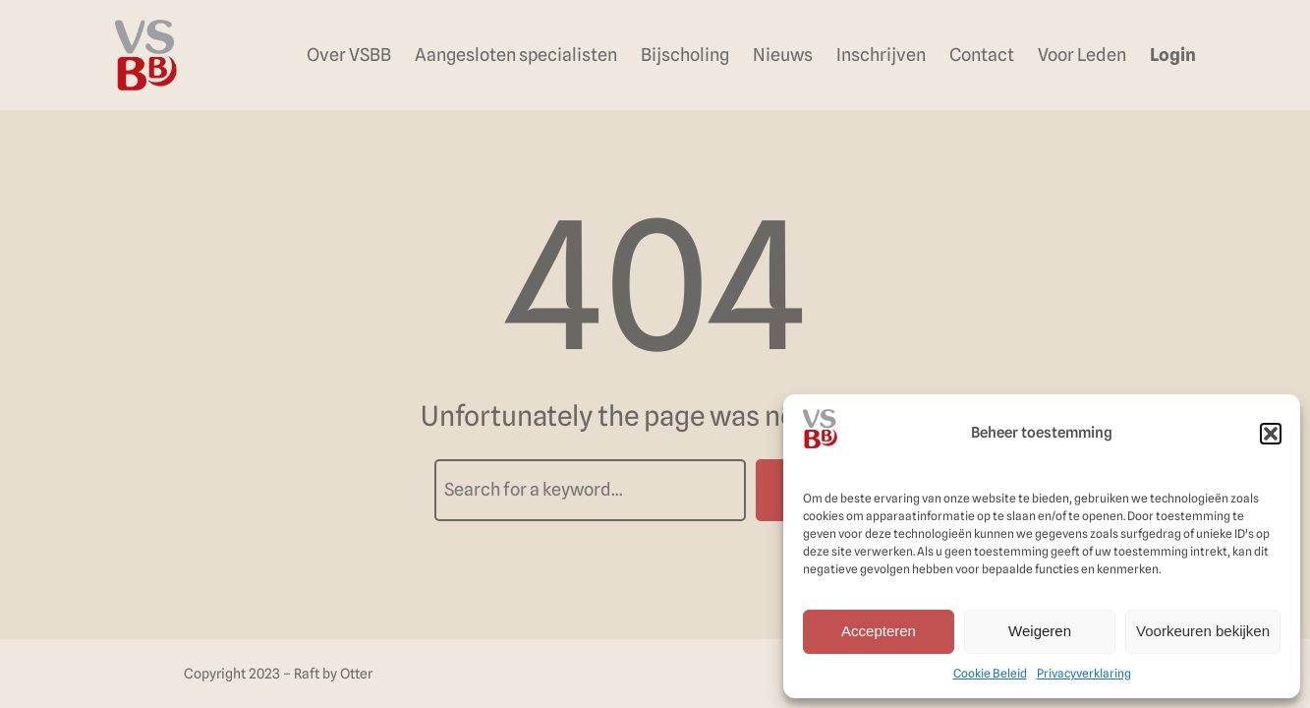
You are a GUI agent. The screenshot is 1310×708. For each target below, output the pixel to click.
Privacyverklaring (1084, 673)
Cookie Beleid (990, 673)
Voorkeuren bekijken (1203, 630)
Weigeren (1039, 630)
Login (1173, 54)
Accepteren (878, 630)
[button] (1271, 433)
